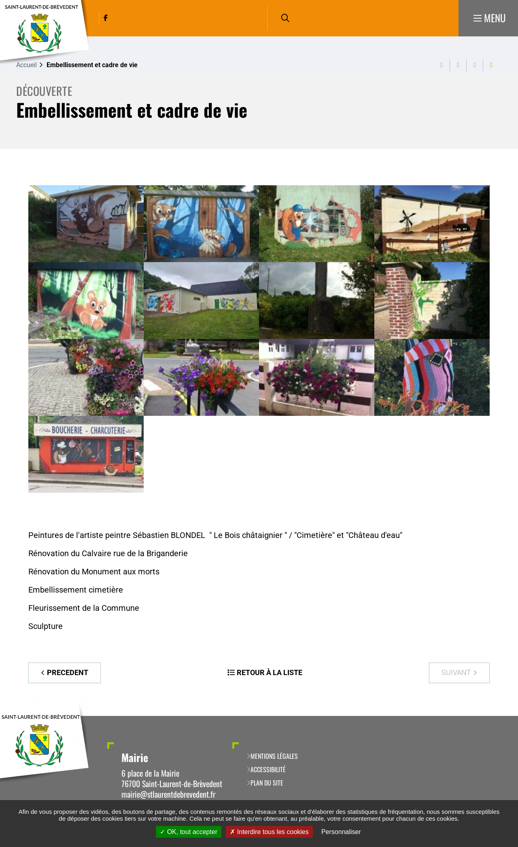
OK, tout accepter (188, 831)
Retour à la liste (269, 672)
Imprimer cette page (441, 65)
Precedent (67, 672)
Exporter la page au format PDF (458, 65)
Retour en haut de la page (500, 716)
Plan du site (267, 782)
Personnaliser (341, 831)
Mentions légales (274, 756)
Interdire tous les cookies (269, 831)
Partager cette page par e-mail (475, 65)
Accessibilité (268, 769)
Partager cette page (491, 65)
